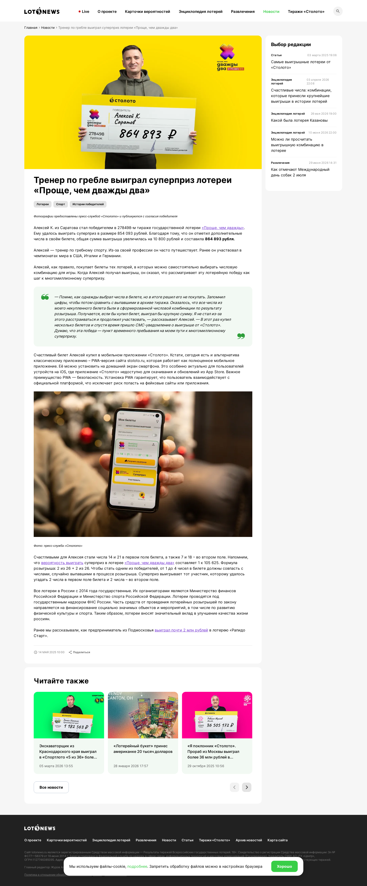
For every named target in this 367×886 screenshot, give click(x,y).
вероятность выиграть (62, 562)
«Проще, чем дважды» (223, 227)
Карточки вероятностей (147, 11)
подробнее (137, 866)
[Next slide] (246, 787)
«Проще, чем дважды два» (149, 562)
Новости (271, 11)
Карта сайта (278, 840)
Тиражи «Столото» (306, 11)
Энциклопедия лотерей (201, 11)
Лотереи (43, 204)
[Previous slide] (234, 787)
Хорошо (284, 866)
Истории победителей (88, 204)
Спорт (60, 204)
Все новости (51, 787)
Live (85, 11)
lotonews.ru (39, 852)
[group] (69, 733)
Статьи (187, 840)
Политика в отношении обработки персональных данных (63, 874)
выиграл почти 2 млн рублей (181, 630)
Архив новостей (249, 840)
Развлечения (243, 11)
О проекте (107, 11)
